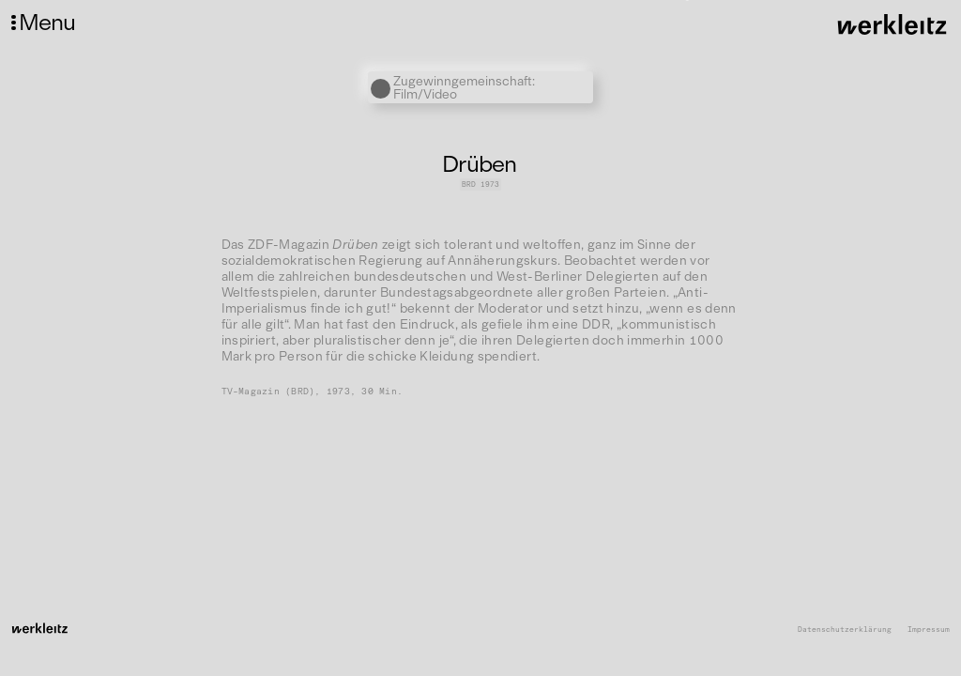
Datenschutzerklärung (845, 629)
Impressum (929, 629)
